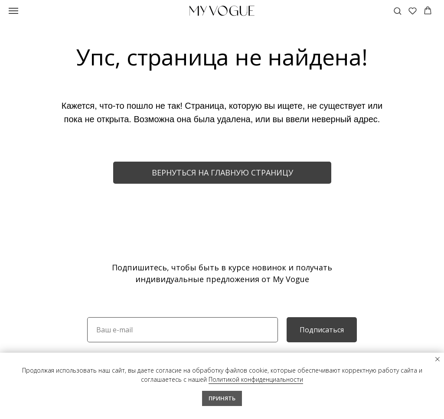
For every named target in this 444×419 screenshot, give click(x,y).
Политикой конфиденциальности (256, 379)
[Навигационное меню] (13, 11)
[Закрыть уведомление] (437, 359)
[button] (397, 10)
